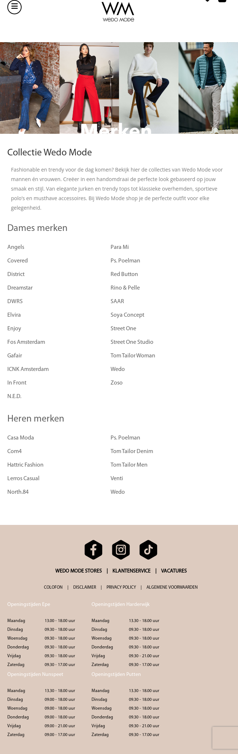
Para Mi (120, 247)
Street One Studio (132, 342)
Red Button (124, 274)
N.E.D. (14, 397)
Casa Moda (20, 438)
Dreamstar (20, 288)
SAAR (117, 302)
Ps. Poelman (125, 261)
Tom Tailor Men (129, 465)
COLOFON (53, 587)
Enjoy (14, 329)
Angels (15, 247)
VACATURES (174, 571)
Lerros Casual (23, 479)
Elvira (14, 315)
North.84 (18, 492)
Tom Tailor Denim (132, 452)
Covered (17, 261)
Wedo (118, 369)
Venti (117, 479)
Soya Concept (127, 315)
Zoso (117, 383)
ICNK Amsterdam (28, 369)
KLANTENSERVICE (131, 571)
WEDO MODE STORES (78, 571)
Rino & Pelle (125, 288)
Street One (123, 329)
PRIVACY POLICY (121, 587)
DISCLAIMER (84, 587)
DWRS (15, 302)
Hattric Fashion (25, 465)
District (16, 274)
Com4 (14, 452)
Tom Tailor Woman (133, 356)
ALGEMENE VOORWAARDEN (172, 587)
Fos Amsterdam (26, 342)
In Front (16, 383)
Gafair (14, 356)
